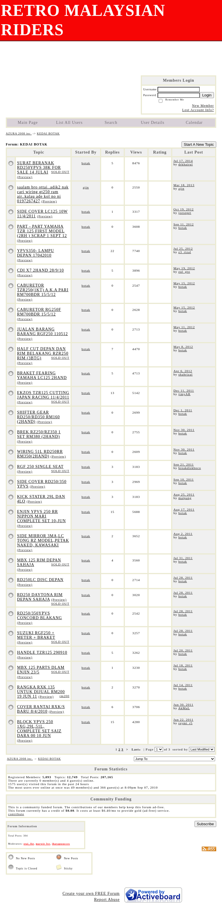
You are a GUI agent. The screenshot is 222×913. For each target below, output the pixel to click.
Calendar (194, 122)
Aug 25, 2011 (184, 494)
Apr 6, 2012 (182, 371)
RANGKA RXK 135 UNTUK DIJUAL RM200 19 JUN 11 (41, 692)
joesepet (184, 212)
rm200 (64, 696)
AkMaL (184, 708)
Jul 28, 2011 (183, 577)
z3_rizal (184, 252)
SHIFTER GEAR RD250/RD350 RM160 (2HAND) (38, 417)
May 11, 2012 (184, 327)
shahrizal (185, 374)
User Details (152, 122)
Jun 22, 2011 (183, 719)
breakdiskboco (189, 468)
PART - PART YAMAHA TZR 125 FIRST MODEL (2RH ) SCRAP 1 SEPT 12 (42, 231)
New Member (203, 106)
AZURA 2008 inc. (19, 133)
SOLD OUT (60, 171)
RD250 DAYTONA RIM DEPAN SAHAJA (40, 597)
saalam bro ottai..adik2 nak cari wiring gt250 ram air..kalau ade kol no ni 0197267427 (43, 194)
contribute (16, 814)
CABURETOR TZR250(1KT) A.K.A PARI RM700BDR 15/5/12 (43, 290)
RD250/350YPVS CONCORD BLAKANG (39, 615)
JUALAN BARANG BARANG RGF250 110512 (42, 331)
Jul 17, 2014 (183, 161)
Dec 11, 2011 (183, 390)
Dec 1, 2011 (182, 410)
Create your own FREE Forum (91, 893)
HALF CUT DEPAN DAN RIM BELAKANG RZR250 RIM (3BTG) (43, 353)
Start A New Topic (199, 144)
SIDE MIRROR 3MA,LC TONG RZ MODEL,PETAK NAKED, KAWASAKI (43, 540)
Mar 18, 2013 (184, 185)
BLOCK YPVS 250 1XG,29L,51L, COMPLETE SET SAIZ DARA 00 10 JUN (39, 729)
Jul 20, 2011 (183, 650)
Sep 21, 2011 (183, 464)
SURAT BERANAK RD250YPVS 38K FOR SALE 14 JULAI (39, 167)
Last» (137, 749)
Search (111, 122)
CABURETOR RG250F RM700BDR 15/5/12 (39, 311)
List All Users (69, 122)
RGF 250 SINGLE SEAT (40, 466)
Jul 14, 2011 (183, 685)
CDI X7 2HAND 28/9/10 (40, 270)
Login (207, 95)
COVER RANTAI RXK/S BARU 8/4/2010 (41, 709)
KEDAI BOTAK (48, 133)
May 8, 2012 (183, 346)
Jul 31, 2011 (183, 558)
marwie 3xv (43, 844)
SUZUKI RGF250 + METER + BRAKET (36, 635)
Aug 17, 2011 (184, 509)
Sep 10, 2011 (183, 479)
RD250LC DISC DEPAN (40, 580)
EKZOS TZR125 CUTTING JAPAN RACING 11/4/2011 (43, 395)
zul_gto (184, 271)
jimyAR (184, 394)
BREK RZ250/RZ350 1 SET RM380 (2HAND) (39, 434)
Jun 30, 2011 (183, 704)
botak (86, 163)
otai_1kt (29, 844)
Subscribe (205, 824)
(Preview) (24, 177)
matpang (185, 498)
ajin (86, 187)
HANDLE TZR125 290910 (42, 652)
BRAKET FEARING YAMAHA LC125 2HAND (42, 375)
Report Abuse (107, 899)
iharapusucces (61, 844)
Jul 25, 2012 (183, 248)
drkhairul (185, 164)
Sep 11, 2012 (183, 224)
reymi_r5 (185, 723)
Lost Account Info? (198, 110)
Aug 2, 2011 (183, 533)
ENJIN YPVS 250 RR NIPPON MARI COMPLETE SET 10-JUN (41, 516)
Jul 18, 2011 (183, 665)
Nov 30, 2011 (184, 430)
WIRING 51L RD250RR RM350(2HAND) (40, 453)
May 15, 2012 (184, 283)
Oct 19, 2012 (183, 209)
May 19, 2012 (184, 268)
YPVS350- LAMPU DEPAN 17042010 (35, 253)
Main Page (28, 122)
